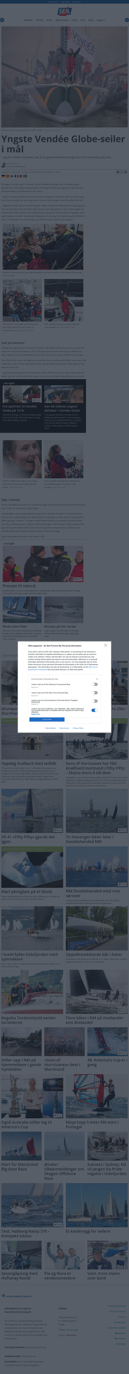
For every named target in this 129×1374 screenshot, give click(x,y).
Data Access (64, 728)
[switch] (94, 684)
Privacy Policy (78, 728)
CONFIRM (47, 719)
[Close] (106, 646)
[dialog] (64, 687)
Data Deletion (51, 728)
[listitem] (64, 679)
